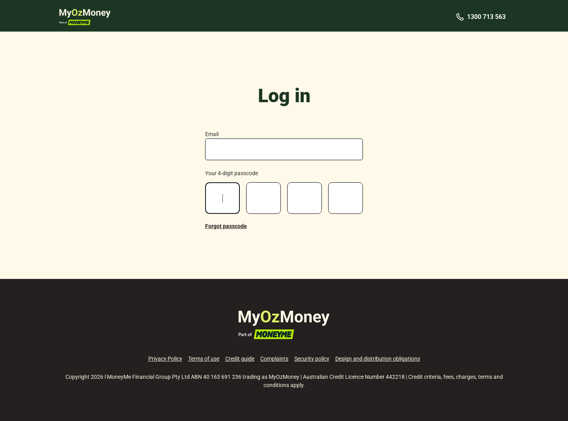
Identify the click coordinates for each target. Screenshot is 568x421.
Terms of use (203, 359)
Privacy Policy (165, 359)
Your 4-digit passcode (231, 173)
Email (212, 134)
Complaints (274, 359)
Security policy (311, 359)
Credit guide (239, 359)
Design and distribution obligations (377, 359)
